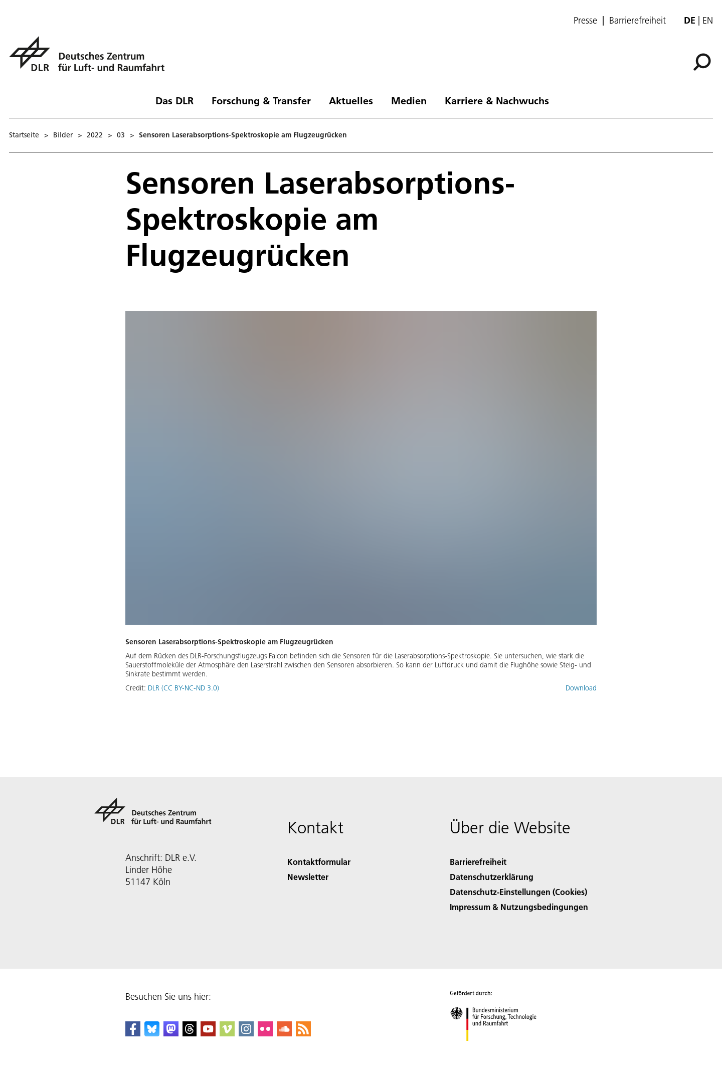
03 (121, 134)
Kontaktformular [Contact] (318, 861)
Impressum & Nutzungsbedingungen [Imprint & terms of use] (519, 907)
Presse (585, 20)
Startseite (24, 134)
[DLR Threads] (190, 1033)
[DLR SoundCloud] (284, 1033)
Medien (409, 100)
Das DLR (174, 100)
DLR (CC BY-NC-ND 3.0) (183, 687)
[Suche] (702, 62)
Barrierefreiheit (637, 20)
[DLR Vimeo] (227, 1033)
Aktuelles (351, 100)
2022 (95, 134)
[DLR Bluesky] (151, 1033)
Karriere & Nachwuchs (497, 100)
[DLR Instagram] (246, 1033)
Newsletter (307, 876)
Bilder (63, 134)
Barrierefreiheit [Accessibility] (478, 861)
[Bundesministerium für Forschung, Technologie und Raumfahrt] (498, 1049)
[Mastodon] (170, 1033)
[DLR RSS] (303, 1033)
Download (581, 687)
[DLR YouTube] (208, 1033)
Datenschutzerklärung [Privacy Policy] (491, 876)
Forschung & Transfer (261, 100)
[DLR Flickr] (265, 1033)
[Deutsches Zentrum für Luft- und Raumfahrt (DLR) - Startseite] (90, 59)
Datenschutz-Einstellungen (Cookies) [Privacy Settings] (518, 891)
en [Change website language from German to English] (707, 20)
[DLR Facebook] (132, 1033)
